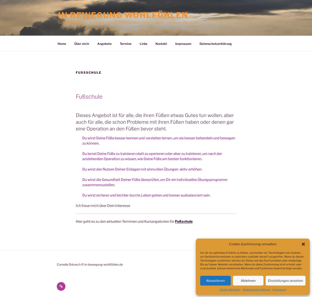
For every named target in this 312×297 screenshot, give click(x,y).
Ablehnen (248, 281)
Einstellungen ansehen (285, 281)
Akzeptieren (215, 281)
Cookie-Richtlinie (229, 289)
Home (62, 43)
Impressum (279, 289)
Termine (126, 43)
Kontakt (161, 43)
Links (143, 43)
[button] (303, 244)
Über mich (81, 43)
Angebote (104, 43)
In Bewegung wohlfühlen (123, 15)
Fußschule (184, 221)
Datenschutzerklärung (256, 289)
